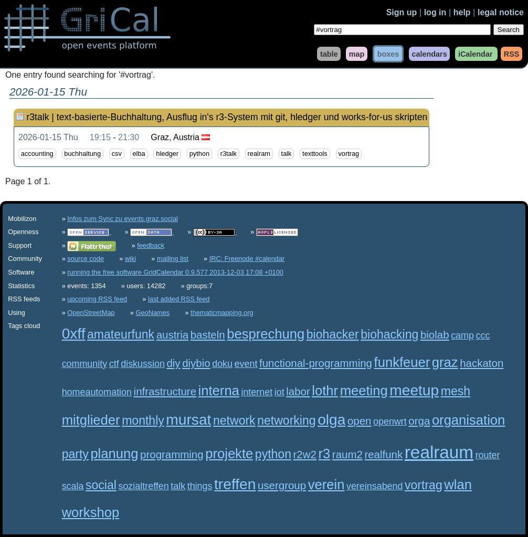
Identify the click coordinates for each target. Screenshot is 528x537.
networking (286, 420)
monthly (143, 420)
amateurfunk (120, 334)
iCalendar (475, 53)
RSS (512, 53)
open (359, 421)
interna (218, 390)
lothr (325, 390)
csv (117, 154)
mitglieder (91, 420)
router (488, 455)
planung (114, 453)
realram (259, 154)
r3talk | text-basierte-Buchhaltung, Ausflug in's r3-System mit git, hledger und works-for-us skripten (226, 117)
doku (222, 364)
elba (139, 154)
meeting (364, 390)
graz (445, 362)
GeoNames (153, 313)
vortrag (348, 154)
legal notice (501, 12)
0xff (74, 333)
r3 (324, 453)
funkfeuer (402, 362)
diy (173, 363)
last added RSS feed (178, 299)
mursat (188, 420)
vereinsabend (374, 486)
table (329, 53)
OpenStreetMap (90, 313)
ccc (483, 335)
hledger (167, 154)
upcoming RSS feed (97, 299)
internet (256, 392)
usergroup (282, 485)
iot (279, 392)
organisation (468, 420)
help (462, 12)
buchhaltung (82, 154)
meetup (414, 390)
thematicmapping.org (222, 313)
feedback (150, 245)
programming (172, 454)
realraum (439, 452)
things (200, 486)
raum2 (347, 454)
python (199, 154)
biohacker (333, 334)
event (246, 364)
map (357, 53)
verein (326, 484)
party (75, 454)
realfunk (383, 454)
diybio (196, 363)
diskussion (143, 364)
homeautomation (97, 392)
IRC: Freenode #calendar (247, 258)
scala (73, 486)
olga (331, 420)
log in (435, 12)
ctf (114, 364)
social (101, 485)
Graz (160, 137)
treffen (235, 484)
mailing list (172, 258)
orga (419, 421)
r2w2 (304, 454)
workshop (91, 512)
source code (85, 258)
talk (286, 154)
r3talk (228, 154)
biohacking (389, 334)
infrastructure (165, 391)
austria (172, 335)
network (234, 420)
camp (462, 335)
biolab (434, 335)
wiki (130, 258)
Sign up (401, 12)
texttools (315, 154)
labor (298, 391)
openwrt (390, 421)
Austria (186, 137)
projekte (229, 453)
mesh (455, 391)
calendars (429, 53)
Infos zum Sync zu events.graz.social (122, 219)
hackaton (481, 363)
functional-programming (315, 363)
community (85, 364)
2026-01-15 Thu (48, 137)
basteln (208, 335)
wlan (458, 484)
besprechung (265, 334)
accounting (37, 154)
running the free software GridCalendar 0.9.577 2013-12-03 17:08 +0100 (175, 272)
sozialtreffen (143, 486)
